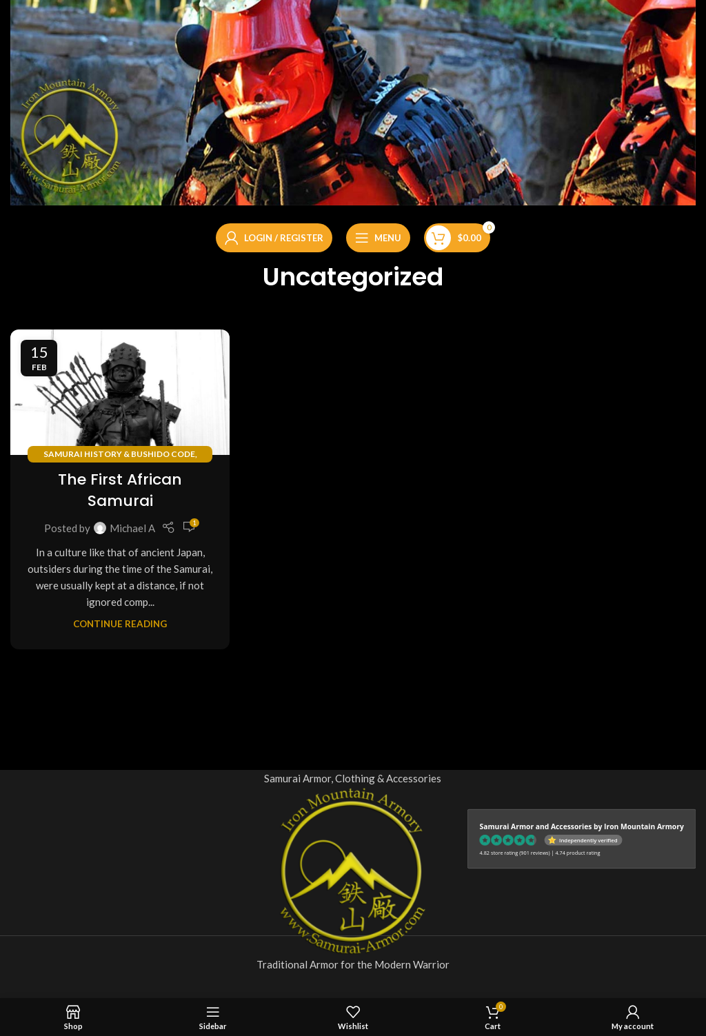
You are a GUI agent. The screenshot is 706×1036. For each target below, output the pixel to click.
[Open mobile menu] (378, 238)
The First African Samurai (120, 490)
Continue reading (120, 623)
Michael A (132, 528)
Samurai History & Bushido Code (119, 454)
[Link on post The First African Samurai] (120, 392)
